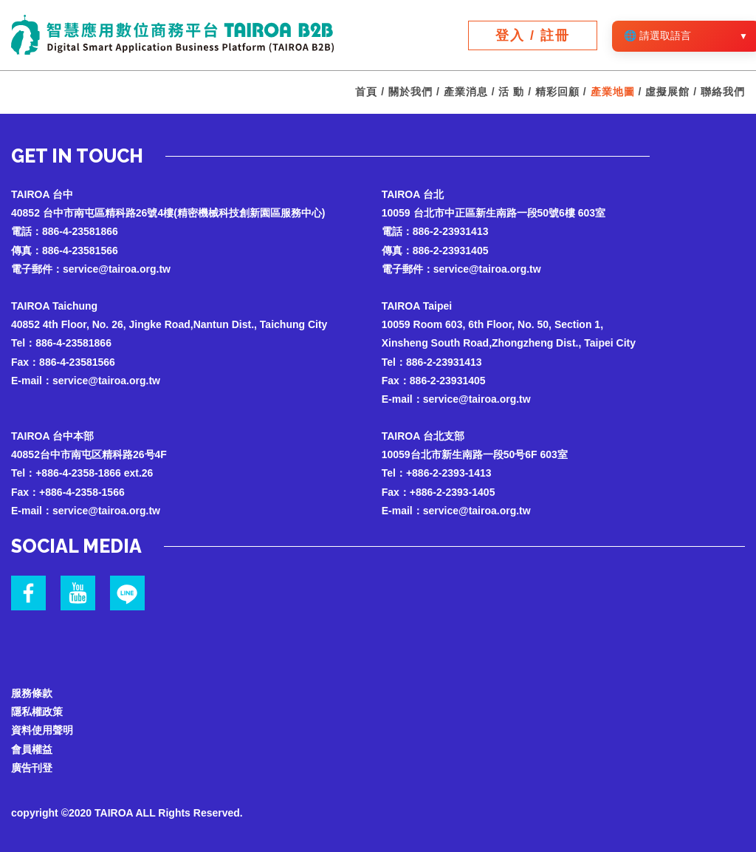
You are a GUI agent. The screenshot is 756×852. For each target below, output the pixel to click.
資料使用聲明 (42, 730)
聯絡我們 (723, 92)
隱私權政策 (37, 712)
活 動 (511, 92)
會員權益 (31, 749)
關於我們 (410, 92)
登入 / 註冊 (532, 35)
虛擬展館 (667, 92)
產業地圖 (613, 92)
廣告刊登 (31, 768)
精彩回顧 (557, 92)
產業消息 (466, 92)
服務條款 (31, 693)
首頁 (366, 92)
